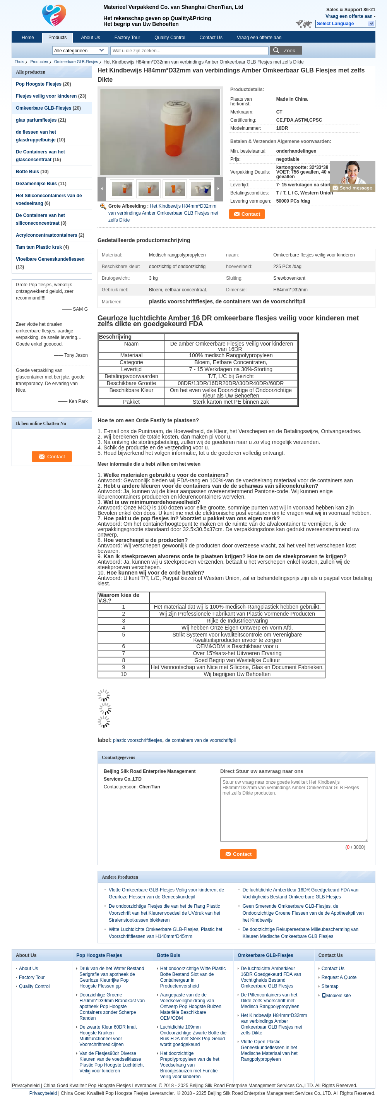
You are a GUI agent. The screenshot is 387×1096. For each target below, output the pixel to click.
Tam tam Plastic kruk (39, 247)
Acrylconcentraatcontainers (46, 235)
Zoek (289, 50)
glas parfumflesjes (36, 120)
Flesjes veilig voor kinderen (46, 96)
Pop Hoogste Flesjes (39, 84)
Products (57, 37)
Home (28, 37)
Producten (39, 62)
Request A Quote (339, 977)
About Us (90, 37)
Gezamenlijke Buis (36, 183)
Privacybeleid (25, 1085)
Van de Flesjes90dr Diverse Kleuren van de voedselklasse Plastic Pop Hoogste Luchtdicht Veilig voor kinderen (111, 1062)
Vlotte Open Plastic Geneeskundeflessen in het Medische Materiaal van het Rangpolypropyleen (269, 1050)
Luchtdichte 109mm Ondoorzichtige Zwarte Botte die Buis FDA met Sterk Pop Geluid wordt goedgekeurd (193, 1035)
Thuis (19, 62)
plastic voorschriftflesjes (137, 740)
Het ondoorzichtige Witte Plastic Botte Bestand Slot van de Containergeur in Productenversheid (193, 977)
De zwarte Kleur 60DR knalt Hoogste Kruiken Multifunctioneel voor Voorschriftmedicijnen (108, 1035)
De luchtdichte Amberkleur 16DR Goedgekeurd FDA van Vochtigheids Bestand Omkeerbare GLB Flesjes (271, 977)
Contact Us (211, 37)
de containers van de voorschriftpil (200, 740)
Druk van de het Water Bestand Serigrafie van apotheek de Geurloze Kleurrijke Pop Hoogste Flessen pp (111, 977)
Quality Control (169, 37)
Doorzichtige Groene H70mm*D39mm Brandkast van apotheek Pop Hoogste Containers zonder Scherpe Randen (112, 1006)
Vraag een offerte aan (348, 16)
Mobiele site (336, 995)
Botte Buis (27, 171)
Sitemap (330, 986)
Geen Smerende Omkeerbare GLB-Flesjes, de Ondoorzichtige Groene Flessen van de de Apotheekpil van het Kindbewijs (303, 913)
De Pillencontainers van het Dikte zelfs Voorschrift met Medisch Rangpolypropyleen (270, 1000)
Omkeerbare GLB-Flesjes (76, 62)
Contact (250, 214)
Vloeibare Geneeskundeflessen (50, 259)
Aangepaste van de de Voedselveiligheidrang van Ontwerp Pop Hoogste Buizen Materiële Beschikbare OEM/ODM (190, 1006)
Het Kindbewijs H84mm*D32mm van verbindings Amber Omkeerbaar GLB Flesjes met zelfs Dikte (163, 213)
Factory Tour (127, 37)
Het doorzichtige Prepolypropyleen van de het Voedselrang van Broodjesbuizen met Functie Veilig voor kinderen (189, 1065)
